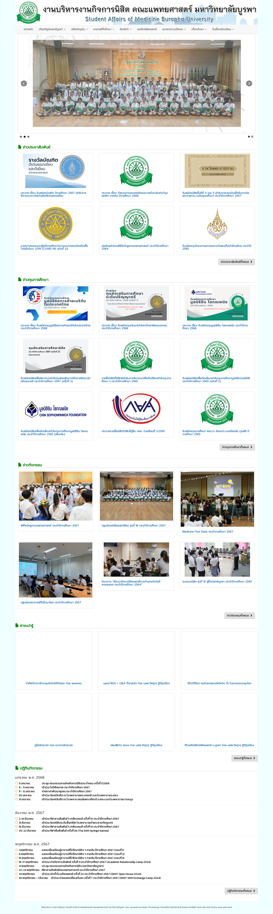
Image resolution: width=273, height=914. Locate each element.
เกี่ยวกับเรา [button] (199, 29)
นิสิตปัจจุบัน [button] (79, 29)
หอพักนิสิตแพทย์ (147, 29)
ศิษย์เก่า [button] (126, 29)
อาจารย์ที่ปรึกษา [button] (103, 29)
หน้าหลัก (28, 29)
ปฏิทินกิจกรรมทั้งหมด (241, 891)
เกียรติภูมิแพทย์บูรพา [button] (52, 29)
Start (249, 137)
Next (249, 84)
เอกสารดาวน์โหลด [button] (174, 29)
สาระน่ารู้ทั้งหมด (244, 758)
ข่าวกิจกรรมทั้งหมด (240, 616)
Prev (24, 84)
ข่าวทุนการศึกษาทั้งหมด (237, 447)
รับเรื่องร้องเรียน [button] (223, 29)
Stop (252, 137)
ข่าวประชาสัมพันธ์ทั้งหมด (237, 262)
